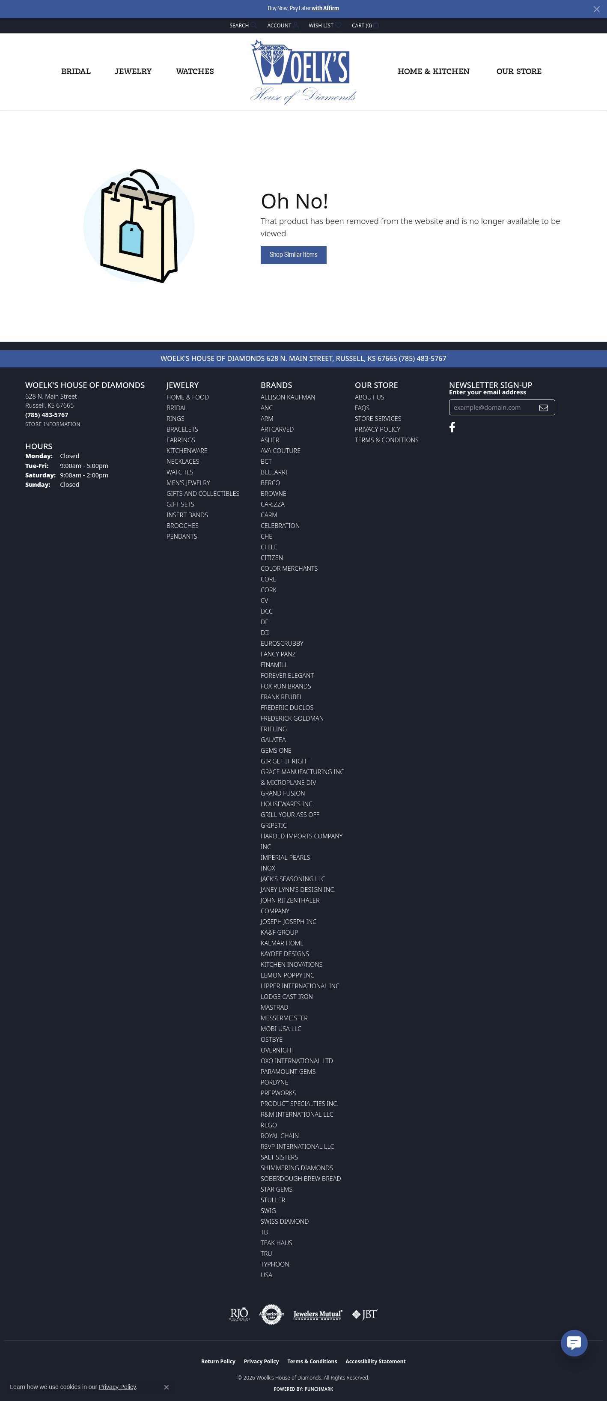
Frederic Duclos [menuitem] (287, 707)
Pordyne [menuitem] (274, 1082)
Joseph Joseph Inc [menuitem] (288, 922)
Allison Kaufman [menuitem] (288, 397)
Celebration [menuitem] (280, 526)
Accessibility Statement (375, 1361)
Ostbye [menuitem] (272, 1039)
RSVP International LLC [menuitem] (297, 1146)
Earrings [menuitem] (181, 440)
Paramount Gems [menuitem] (288, 1071)
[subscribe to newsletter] (544, 407)
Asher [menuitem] (270, 440)
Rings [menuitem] (175, 418)
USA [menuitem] (266, 1275)
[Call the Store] (46, 415)
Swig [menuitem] (268, 1211)
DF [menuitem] (264, 622)
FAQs (362, 408)
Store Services (378, 418)
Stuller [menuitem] (273, 1200)
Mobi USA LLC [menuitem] (281, 1029)
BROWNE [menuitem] (273, 493)
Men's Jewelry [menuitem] (188, 483)
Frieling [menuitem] (274, 729)
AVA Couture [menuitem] (281, 451)
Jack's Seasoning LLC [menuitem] (293, 879)
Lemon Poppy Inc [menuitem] (287, 975)
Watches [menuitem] (180, 472)
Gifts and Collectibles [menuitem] (203, 493)
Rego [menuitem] (269, 1125)
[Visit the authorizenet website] (272, 1314)
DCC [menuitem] (267, 611)
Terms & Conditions (387, 440)
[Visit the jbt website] (365, 1314)
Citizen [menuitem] (272, 558)
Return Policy (218, 1361)
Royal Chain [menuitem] (280, 1136)
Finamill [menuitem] (274, 665)
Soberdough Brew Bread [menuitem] (301, 1178)
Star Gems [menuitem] (276, 1189)
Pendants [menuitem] (182, 536)
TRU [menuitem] (266, 1253)
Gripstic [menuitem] (274, 825)
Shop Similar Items (294, 255)
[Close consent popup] (166, 1387)
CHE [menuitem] (266, 536)
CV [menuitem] (264, 600)
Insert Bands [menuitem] (187, 515)
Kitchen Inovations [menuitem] (292, 964)
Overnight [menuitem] (278, 1050)
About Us (369, 397)
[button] (242, 25)
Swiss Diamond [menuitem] (285, 1221)
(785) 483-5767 (422, 358)
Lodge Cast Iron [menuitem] (287, 997)
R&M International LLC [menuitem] (297, 1114)
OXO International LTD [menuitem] (297, 1061)
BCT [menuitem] (266, 461)
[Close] (596, 9)
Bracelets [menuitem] (182, 429)
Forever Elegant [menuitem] (287, 675)
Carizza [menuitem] (273, 504)
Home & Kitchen (434, 72)
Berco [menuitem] (270, 483)
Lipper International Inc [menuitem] (300, 986)
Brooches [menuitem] (183, 526)
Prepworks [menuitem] (278, 1093)
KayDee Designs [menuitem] (285, 954)
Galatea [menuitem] (273, 740)
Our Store (519, 72)
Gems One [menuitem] (276, 750)
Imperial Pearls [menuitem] (285, 857)
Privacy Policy (377, 429)
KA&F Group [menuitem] (279, 932)
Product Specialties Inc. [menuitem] (300, 1104)
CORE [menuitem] (268, 579)
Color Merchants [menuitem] (289, 568)
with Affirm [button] (325, 9)
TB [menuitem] (264, 1232)
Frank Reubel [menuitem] (282, 697)
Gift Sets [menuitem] (180, 504)
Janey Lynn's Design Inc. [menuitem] (298, 889)
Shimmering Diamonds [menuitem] (297, 1168)
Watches (195, 72)
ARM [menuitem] (267, 418)
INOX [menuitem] (268, 868)
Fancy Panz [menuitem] (278, 654)
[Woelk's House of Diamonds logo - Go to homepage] (303, 71)
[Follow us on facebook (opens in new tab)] (452, 427)
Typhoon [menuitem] (275, 1264)
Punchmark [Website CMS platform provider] (319, 1389)
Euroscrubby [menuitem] (282, 643)
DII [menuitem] (265, 633)
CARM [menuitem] (269, 515)
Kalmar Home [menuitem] (282, 943)
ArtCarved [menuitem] (277, 429)
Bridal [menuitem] (177, 408)
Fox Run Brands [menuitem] (286, 686)
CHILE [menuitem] (269, 547)
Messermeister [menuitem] (284, 1018)
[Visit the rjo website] (239, 1314)
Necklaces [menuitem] (183, 461)
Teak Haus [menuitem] (276, 1243)
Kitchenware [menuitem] (187, 451)
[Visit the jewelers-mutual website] (317, 1314)
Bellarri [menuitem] (274, 472)
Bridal (76, 72)
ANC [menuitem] (267, 408)
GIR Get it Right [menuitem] (285, 761)
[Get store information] (52, 424)
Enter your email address (487, 392)
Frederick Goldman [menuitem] (292, 718)
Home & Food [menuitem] (188, 397)
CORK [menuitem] (269, 590)
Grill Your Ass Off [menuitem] (290, 815)
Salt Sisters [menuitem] (279, 1157)
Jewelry (133, 72)
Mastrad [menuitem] (274, 1007)
